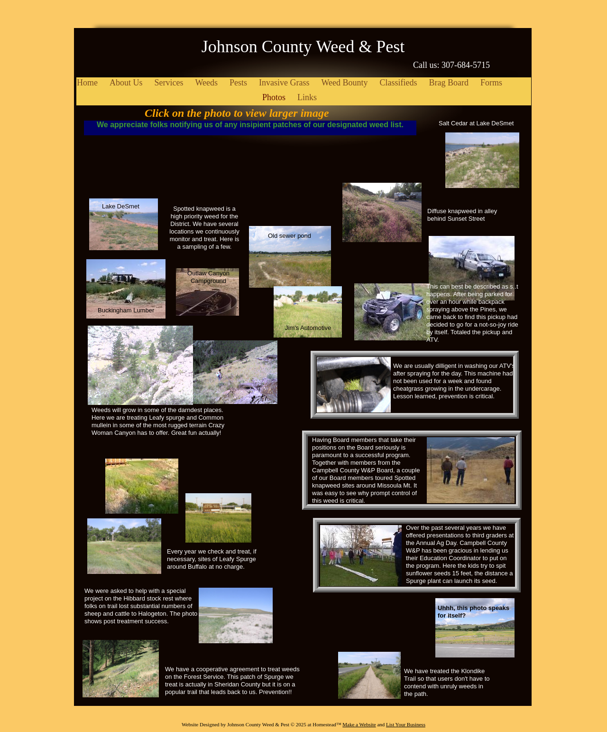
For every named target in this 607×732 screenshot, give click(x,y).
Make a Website (359, 724)
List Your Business (405, 724)
